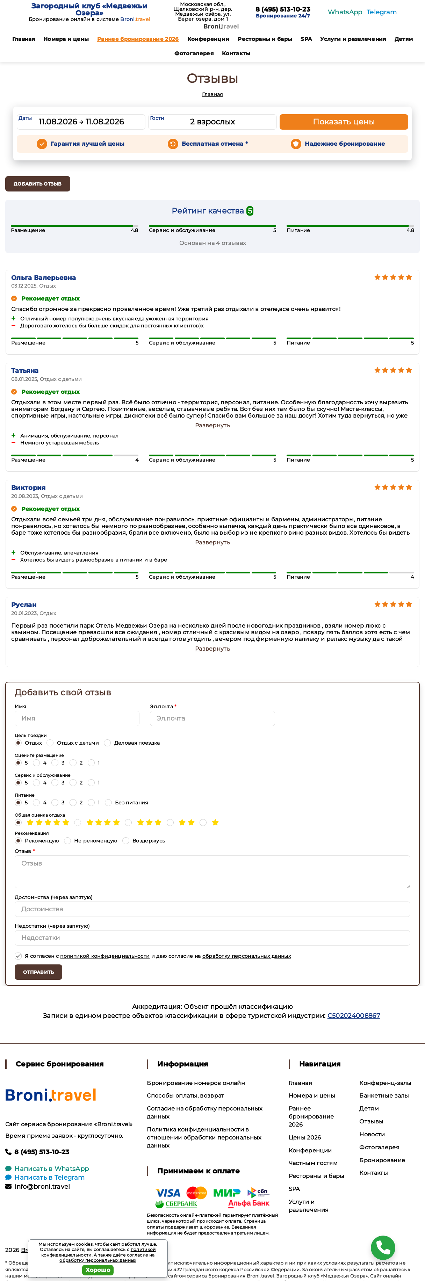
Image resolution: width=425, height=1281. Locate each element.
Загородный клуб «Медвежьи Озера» (89, 9)
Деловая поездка (132, 742)
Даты (25, 118)
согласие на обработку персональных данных (106, 1257)
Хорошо (98, 1270)
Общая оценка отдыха (40, 815)
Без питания (126, 802)
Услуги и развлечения (353, 39)
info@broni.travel (37, 1186)
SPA (306, 39)
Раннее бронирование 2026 (138, 39)
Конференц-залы (385, 1083)
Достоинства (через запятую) (54, 897)
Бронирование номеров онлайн (196, 1083)
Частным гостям (313, 1163)
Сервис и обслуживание (43, 775)
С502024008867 (353, 1016)
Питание (24, 795)
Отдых (28, 742)
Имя (20, 706)
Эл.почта (163, 706)
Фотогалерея (194, 53)
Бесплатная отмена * (215, 143)
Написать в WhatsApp (47, 1169)
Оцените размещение (39, 755)
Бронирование (382, 1160)
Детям (404, 39)
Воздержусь (143, 840)
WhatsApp (345, 12)
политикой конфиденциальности (105, 956)
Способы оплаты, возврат (185, 1095)
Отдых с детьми (72, 742)
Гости (157, 118)
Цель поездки (30, 735)
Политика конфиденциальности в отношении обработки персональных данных (204, 1137)
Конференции (208, 39)
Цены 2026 (305, 1137)
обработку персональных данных (246, 956)
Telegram (382, 12)
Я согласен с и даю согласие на (153, 956)
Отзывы (371, 1121)
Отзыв (25, 851)
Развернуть (212, 425)
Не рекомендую (90, 840)
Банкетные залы (384, 1095)
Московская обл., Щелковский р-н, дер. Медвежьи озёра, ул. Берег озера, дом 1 (202, 11)
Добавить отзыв (38, 184)
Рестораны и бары (265, 39)
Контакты (236, 53)
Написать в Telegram (45, 1177)
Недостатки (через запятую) (52, 926)
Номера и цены (66, 39)
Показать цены (344, 121)
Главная (23, 39)
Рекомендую (37, 840)
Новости (372, 1134)
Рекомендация (32, 833)
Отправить (38, 972)
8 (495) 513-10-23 (282, 9)
